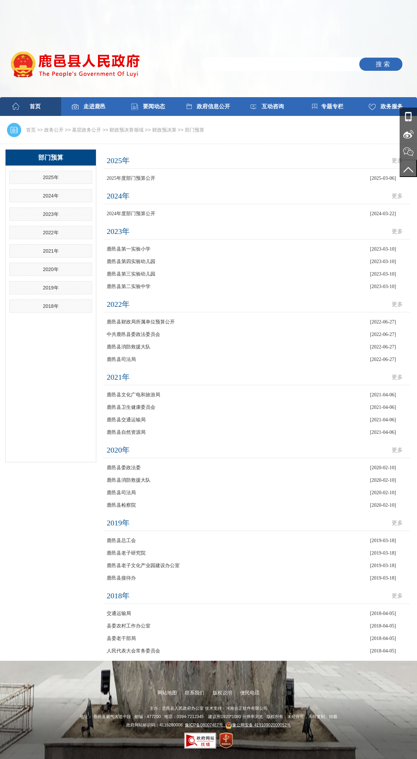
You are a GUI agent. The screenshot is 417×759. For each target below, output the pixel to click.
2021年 (50, 251)
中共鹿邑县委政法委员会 (133, 334)
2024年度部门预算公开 (131, 213)
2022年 (50, 232)
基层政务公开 (86, 130)
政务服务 (392, 106)
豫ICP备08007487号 (205, 725)
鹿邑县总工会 (121, 540)
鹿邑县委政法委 (124, 467)
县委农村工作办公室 (128, 626)
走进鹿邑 (94, 106)
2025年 (50, 177)
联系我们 (194, 692)
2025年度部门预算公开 (131, 178)
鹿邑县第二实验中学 (128, 286)
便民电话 (250, 692)
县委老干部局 (121, 638)
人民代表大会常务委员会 (133, 650)
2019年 (50, 287)
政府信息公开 (213, 106)
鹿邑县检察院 (121, 505)
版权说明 (222, 692)
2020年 (50, 269)
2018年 (50, 306)
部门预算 (194, 130)
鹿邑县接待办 (121, 578)
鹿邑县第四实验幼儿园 (131, 261)
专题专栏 (332, 106)
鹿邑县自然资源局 (126, 432)
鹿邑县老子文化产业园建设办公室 (143, 565)
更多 (397, 160)
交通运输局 (119, 613)
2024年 (50, 196)
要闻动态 (154, 106)
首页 (35, 106)
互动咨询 (273, 106)
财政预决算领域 (126, 130)
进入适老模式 (274, 7)
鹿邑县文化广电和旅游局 (133, 394)
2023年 (50, 214)
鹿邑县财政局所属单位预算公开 (141, 321)
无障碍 (236, 7)
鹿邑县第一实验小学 (128, 249)
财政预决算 (164, 130)
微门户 (137, 7)
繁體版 (169, 7)
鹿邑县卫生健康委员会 (131, 407)
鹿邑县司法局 (121, 359)
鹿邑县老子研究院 (126, 553)
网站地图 (202, 7)
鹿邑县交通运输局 (126, 419)
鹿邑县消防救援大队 (128, 346)
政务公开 (54, 130)
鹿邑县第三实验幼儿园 (131, 274)
